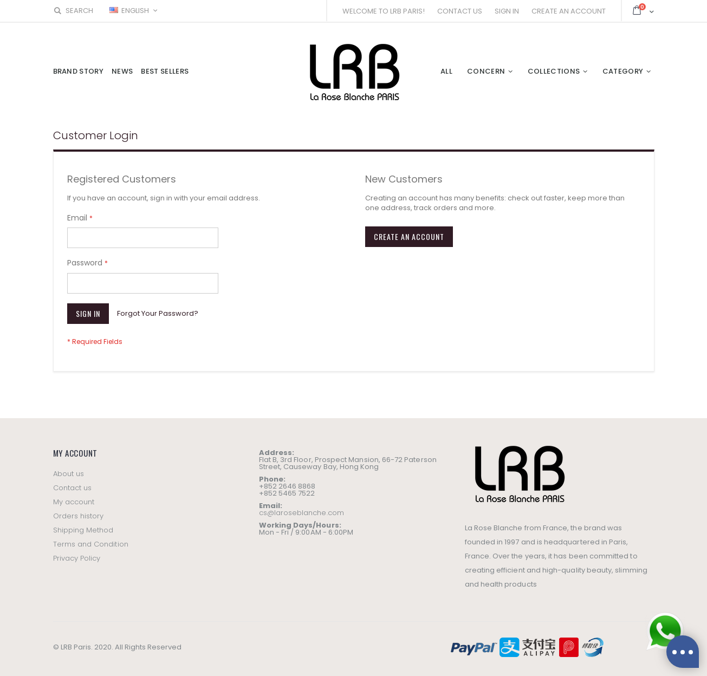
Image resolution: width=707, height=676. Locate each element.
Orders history (78, 516)
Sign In (507, 11)
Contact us (72, 488)
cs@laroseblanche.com (301, 513)
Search (73, 10)
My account (74, 502)
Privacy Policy (77, 558)
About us (69, 474)
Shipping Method (83, 530)
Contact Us (459, 11)
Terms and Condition (90, 544)
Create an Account (568, 11)
